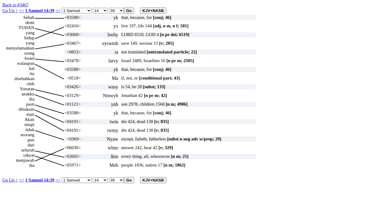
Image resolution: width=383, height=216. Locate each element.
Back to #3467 (15, 4)
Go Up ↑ (10, 10)
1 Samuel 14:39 (39, 10)
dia (31, 99)
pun (31, 139)
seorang (27, 134)
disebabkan (24, 78)
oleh (30, 83)
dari (31, 144)
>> (57, 10)
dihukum (26, 109)
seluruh (27, 150)
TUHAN (26, 27)
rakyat (28, 155)
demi (29, 22)
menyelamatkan (20, 48)
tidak (29, 129)
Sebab (28, 17)
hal (31, 68)
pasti (30, 104)
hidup (29, 37)
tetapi (29, 124)
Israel (29, 58)
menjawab (25, 160)
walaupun (25, 63)
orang (29, 53)
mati (30, 114)
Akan (29, 119)
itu (32, 73)
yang (30, 32)
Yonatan (27, 88)
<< (21, 10)
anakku (28, 94)
